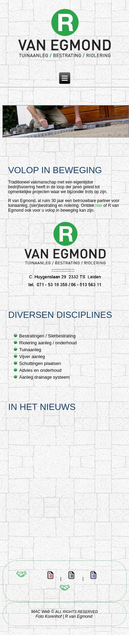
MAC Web (40, 611)
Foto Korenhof (49, 616)
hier (98, 205)
